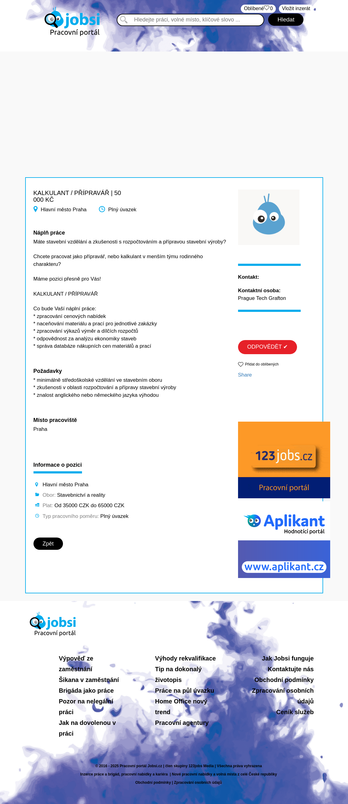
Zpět (48, 544)
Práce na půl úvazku (184, 690)
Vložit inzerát (296, 8)
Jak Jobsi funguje (288, 658)
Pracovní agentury (182, 722)
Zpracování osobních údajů (198, 782)
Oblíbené (258, 8)
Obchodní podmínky (284, 679)
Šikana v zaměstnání (89, 679)
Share (245, 375)
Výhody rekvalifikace (185, 658)
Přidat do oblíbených (262, 364)
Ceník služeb (295, 712)
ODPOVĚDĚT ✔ (267, 347)
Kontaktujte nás (291, 669)
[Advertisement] (174, 94)
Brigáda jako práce (86, 690)
